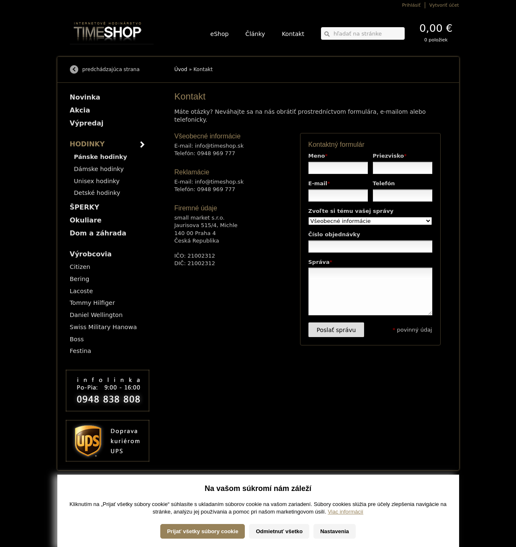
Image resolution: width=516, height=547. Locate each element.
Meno (318, 156)
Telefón (384, 183)
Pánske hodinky (100, 156)
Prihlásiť (411, 5)
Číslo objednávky (334, 234)
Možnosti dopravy (86, 492)
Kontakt (293, 34)
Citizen (80, 266)
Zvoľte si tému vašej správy (351, 211)
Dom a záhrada (98, 233)
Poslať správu (336, 330)
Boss (77, 339)
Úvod (181, 69)
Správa (320, 262)
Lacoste (81, 291)
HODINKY (87, 144)
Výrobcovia (91, 254)
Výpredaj (87, 123)
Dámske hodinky (99, 169)
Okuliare (86, 220)
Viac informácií (345, 533)
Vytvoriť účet (444, 5)
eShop (220, 34)
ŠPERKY (84, 207)
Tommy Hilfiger (92, 302)
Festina (80, 351)
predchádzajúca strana (111, 69)
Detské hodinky (97, 192)
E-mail (319, 183)
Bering (80, 279)
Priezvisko (390, 156)
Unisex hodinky (97, 181)
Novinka (85, 97)
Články (255, 34)
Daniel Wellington (96, 315)
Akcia (80, 110)
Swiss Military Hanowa (103, 327)
